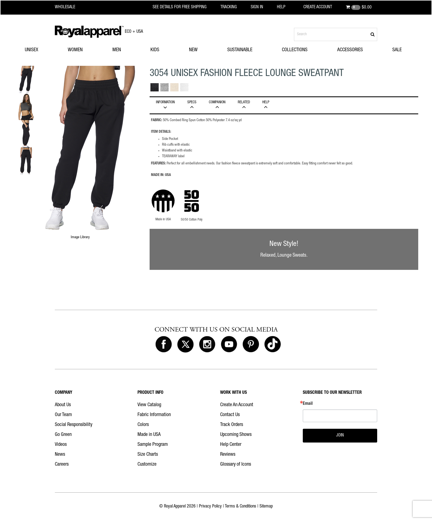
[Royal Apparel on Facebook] (163, 344)
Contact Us (230, 415)
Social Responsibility (73, 424)
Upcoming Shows (236, 434)
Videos (61, 444)
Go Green (63, 434)
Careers (62, 464)
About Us (63, 405)
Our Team (63, 415)
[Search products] (335, 34)
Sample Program (152, 444)
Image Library (80, 237)
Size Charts (147, 454)
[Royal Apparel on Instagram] (207, 344)
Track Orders (231, 424)
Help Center (230, 444)
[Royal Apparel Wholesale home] (70, 7)
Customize (146, 464)
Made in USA (149, 434)
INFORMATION (165, 105)
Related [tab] (244, 105)
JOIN (340, 435)
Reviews (227, 454)
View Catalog (149, 405)
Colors (143, 424)
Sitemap (266, 506)
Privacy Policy (210, 506)
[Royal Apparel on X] (185, 344)
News (60, 454)
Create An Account (236, 405)
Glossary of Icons (235, 464)
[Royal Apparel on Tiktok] (272, 344)
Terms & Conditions (240, 506)
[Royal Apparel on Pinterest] (250, 344)
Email (308, 404)
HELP (266, 105)
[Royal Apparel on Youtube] (229, 344)
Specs (192, 105)
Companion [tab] (217, 105)
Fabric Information (154, 415)
